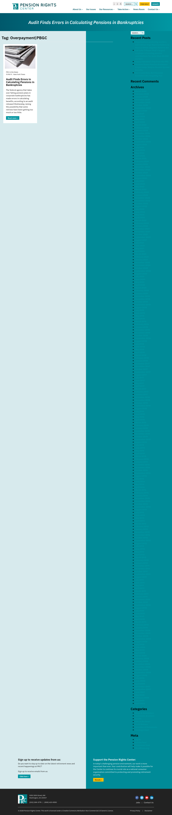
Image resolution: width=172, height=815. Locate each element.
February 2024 (142, 161)
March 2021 (140, 254)
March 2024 (140, 158)
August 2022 (141, 206)
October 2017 (141, 369)
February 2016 (142, 425)
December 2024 (142, 133)
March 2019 (140, 321)
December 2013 (142, 498)
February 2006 (142, 697)
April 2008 (140, 683)
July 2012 (139, 546)
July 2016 (139, 411)
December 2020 (142, 262)
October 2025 (141, 105)
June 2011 (140, 582)
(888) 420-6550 (50, 802)
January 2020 (141, 293)
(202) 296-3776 (35, 802)
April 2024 (140, 155)
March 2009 (141, 655)
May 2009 (140, 649)
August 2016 (141, 408)
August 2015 (141, 442)
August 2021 (141, 240)
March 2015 (140, 456)
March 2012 (140, 557)
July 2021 (139, 242)
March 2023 (140, 189)
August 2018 (141, 341)
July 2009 (139, 644)
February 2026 (142, 93)
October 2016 (141, 402)
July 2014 (139, 478)
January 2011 (141, 596)
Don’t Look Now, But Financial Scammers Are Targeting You (149, 74)
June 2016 (140, 414)
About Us (78, 9)
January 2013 (141, 529)
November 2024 (142, 136)
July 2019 (139, 310)
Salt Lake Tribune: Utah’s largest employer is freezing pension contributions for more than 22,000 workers (152, 54)
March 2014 (140, 489)
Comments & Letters (144, 715)
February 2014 (142, 492)
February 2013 (142, 526)
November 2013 (142, 501)
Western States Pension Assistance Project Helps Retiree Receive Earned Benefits (152, 67)
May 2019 (139, 315)
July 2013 (139, 512)
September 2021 (143, 237)
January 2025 (141, 130)
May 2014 (139, 484)
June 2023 (140, 183)
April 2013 (140, 520)
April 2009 (140, 652)
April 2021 (140, 251)
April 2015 (140, 453)
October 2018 (141, 335)
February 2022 (142, 223)
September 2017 (142, 372)
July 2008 (139, 678)
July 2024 (139, 147)
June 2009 (140, 647)
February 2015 (142, 459)
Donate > (98, 780)
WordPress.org (142, 748)
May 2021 (139, 248)
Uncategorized (142, 729)
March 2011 (140, 591)
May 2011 (139, 585)
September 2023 (143, 175)
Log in (138, 739)
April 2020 (140, 284)
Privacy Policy (135, 810)
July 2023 (139, 181)
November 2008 (142, 666)
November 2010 (142, 599)
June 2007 (140, 692)
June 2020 (140, 279)
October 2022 (141, 203)
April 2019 (140, 318)
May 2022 (139, 214)
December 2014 (142, 464)
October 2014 (141, 470)
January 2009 (141, 661)
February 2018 (142, 357)
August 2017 (141, 374)
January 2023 (141, 195)
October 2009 (141, 635)
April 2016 (140, 419)
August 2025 (141, 110)
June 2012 (140, 548)
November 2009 (142, 633)
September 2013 (143, 506)
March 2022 (140, 220)
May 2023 (139, 186)
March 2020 (141, 287)
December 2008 (142, 664)
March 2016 (140, 422)
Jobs (138, 802)
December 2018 (142, 329)
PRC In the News (142, 721)
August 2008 (141, 675)
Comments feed (142, 745)
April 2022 (140, 217)
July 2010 (139, 610)
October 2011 (141, 571)
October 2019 (141, 301)
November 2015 (142, 433)
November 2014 (142, 467)
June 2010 (140, 613)
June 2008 (140, 680)
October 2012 (141, 537)
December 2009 (142, 630)
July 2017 (139, 377)
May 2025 (139, 119)
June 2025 (140, 116)
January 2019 (141, 327)
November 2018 (142, 332)
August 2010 (141, 607)
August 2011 (141, 576)
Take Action (124, 9)
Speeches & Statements (146, 727)
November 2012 (142, 534)
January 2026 (141, 96)
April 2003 (140, 703)
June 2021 (140, 245)
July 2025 (139, 113)
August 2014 (141, 475)
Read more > (13, 118)
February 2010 (142, 624)
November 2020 (142, 265)
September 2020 (143, 270)
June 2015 (140, 447)
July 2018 (139, 343)
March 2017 (140, 388)
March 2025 (140, 124)
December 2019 (142, 296)
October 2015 (141, 436)
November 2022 (142, 200)
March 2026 (140, 91)
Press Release (141, 724)
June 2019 (140, 313)
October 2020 (141, 268)
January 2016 (141, 428)
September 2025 (143, 108)
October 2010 (141, 602)
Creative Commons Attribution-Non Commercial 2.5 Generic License (88, 810)
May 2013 (139, 517)
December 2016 (142, 397)
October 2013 (141, 504)
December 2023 (142, 166)
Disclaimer (148, 810)
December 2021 (142, 228)
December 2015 (142, 431)
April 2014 (140, 487)
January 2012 (141, 563)
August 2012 (141, 543)
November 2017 (142, 366)
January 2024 (141, 164)
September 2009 (143, 638)
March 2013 (140, 523)
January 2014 (141, 495)
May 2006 (139, 694)
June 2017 (140, 380)
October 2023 (141, 172)
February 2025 (142, 127)
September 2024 (143, 141)
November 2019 (142, 299)
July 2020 (139, 276)
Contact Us (154, 9)
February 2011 (141, 593)
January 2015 (141, 461)
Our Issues (91, 9)
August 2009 (141, 641)
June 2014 (140, 481)
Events (138, 718)
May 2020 (139, 282)
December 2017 (142, 363)
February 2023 (142, 192)
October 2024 (141, 138)
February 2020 (142, 290)
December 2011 (142, 565)
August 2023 (141, 178)
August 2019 (141, 307)
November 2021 (142, 231)
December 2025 (142, 99)
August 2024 (141, 144)
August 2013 (141, 509)
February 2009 (142, 658)
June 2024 (140, 150)
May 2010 (139, 616)
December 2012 (142, 532)
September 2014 (143, 473)
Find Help (145, 4)
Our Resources (106, 9)
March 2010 (140, 621)
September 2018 (143, 338)
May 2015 (139, 450)
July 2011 (139, 579)
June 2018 (140, 346)
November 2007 (142, 686)
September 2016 (143, 405)
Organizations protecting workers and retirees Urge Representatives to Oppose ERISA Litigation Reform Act (152, 44)
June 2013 (140, 515)
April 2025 (140, 122)
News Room (139, 9)
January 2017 (141, 394)
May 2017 (139, 383)
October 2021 (141, 234)
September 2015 (143, 439)
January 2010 (141, 627)
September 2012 (143, 540)
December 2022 (142, 197)
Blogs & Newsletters (144, 713)
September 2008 (143, 672)
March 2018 (140, 355)
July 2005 (139, 700)
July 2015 (139, 445)
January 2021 (141, 259)
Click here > (24, 776)
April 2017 (140, 385)
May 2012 (139, 551)
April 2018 (140, 352)
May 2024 (139, 152)
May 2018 (139, 349)
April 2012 (140, 554)
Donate (155, 4)
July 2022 (139, 209)
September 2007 (143, 689)
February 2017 (142, 391)
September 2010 (143, 605)
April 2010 (140, 619)
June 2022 (140, 211)
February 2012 (142, 560)
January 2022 (141, 225)
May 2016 (139, 416)
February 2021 (142, 256)
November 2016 (142, 400)
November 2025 (142, 102)
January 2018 (141, 360)
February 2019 (142, 324)
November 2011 (142, 568)
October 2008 (141, 669)
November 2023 (142, 169)
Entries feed (140, 742)
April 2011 (139, 588)
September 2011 (142, 574)
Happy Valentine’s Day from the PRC (151, 61)
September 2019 (143, 304)
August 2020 (141, 273)
